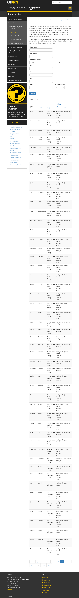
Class (66, 108)
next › (43, 565)
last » (49, 565)
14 (35, 565)
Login (44, 592)
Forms (12, 138)
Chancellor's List (15, 36)
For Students (37, 20)
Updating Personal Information (14, 52)
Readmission (12, 68)
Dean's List (14, 32)
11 (66, 562)
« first (32, 562)
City (30, 65)
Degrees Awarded (16, 39)
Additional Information (15, 80)
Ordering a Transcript (15, 47)
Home (31, 20)
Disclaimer (46, 580)
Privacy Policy (47, 587)
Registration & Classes (15, 19)
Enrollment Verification (16, 43)
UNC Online (11, 72)
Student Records (47, 20)
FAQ (11, 136)
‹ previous (40, 562)
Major (50, 108)
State (31, 72)
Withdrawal (11, 64)
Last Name (33, 53)
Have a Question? (13, 107)
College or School (35, 59)
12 (69, 562)
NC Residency (12, 57)
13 (31, 565)
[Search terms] (60, 2)
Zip (30, 78)
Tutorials (11, 76)
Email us (9, 589)
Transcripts (14, 155)
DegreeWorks (14, 134)
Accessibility (46, 585)
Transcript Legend (16, 157)
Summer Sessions (13, 61)
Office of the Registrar (23, 8)
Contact (45, 590)
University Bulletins (16, 165)
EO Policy (46, 582)
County (31, 84)
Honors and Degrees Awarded (61, 20)
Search (33, 93)
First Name (33, 47)
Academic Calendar (17, 127)
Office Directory (15, 143)
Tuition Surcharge (15, 160)
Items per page (59, 84)
